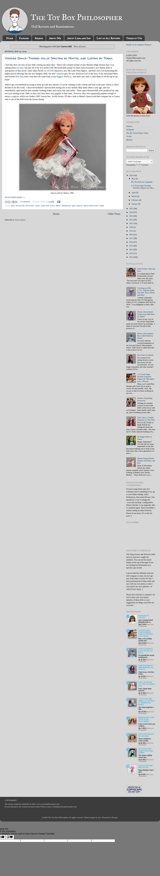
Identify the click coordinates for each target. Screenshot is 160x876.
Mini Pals (19, 76)
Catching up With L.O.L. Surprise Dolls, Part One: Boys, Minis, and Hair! (146, 291)
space (74, 206)
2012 (131, 257)
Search (39, 38)
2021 (131, 223)
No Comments (143, 626)
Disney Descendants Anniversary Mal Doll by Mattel (146, 667)
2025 (131, 208)
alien (13, 206)
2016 (131, 242)
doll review (29, 206)
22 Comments (143, 713)
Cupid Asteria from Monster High (145, 766)
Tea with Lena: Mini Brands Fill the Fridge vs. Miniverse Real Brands (146, 702)
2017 (131, 238)
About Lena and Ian (78, 38)
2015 (131, 246)
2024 (131, 212)
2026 (131, 175)
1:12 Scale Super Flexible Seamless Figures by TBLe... (143, 187)
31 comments (25, 202)
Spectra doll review (90, 206)
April (134, 193)
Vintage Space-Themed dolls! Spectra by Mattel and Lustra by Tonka (59, 58)
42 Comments (143, 745)
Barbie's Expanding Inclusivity (144, 399)
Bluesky (129, 140)
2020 (131, 227)
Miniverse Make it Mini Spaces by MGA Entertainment (146, 719)
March (134, 196)
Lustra (37, 206)
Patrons (24, 38)
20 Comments (143, 776)
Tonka (101, 206)
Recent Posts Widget (131, 780)
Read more (150, 624)
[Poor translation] (9, 837)
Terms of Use (134, 38)
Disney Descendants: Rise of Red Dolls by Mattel (145, 651)
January (135, 204)
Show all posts (79, 46)
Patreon (129, 126)
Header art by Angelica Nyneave (138, 45)
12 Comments (142, 645)
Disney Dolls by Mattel (145, 335)
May (134, 179)
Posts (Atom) (20, 220)
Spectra (80, 206)
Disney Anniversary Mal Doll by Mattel (145, 314)
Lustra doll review (48, 206)
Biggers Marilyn (63, 76)
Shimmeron (66, 206)
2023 (131, 216)
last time (20, 68)
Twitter (129, 136)
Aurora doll (19, 206)
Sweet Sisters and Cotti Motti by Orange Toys (146, 684)
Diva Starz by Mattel (145, 355)
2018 (131, 235)
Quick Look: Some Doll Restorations (146, 735)
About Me (55, 38)
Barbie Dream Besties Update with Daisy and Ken (146, 460)
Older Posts (114, 213)
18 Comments (143, 695)
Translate (142, 165)
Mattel (58, 206)
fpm (99, 817)
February (135, 200)
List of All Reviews (108, 38)
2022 (131, 220)
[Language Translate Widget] (139, 161)
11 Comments (142, 661)
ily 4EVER (48, 71)
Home (9, 38)
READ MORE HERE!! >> (15, 197)
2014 (131, 249)
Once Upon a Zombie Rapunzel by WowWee (146, 418)
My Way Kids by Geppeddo (142, 182)
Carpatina (60, 73)
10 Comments (143, 678)
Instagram (130, 129)
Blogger (115, 817)
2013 (131, 253)
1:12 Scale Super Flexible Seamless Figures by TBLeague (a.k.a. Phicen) (145, 377)
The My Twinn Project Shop (137, 133)
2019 (131, 231)
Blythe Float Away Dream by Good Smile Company (145, 751)
